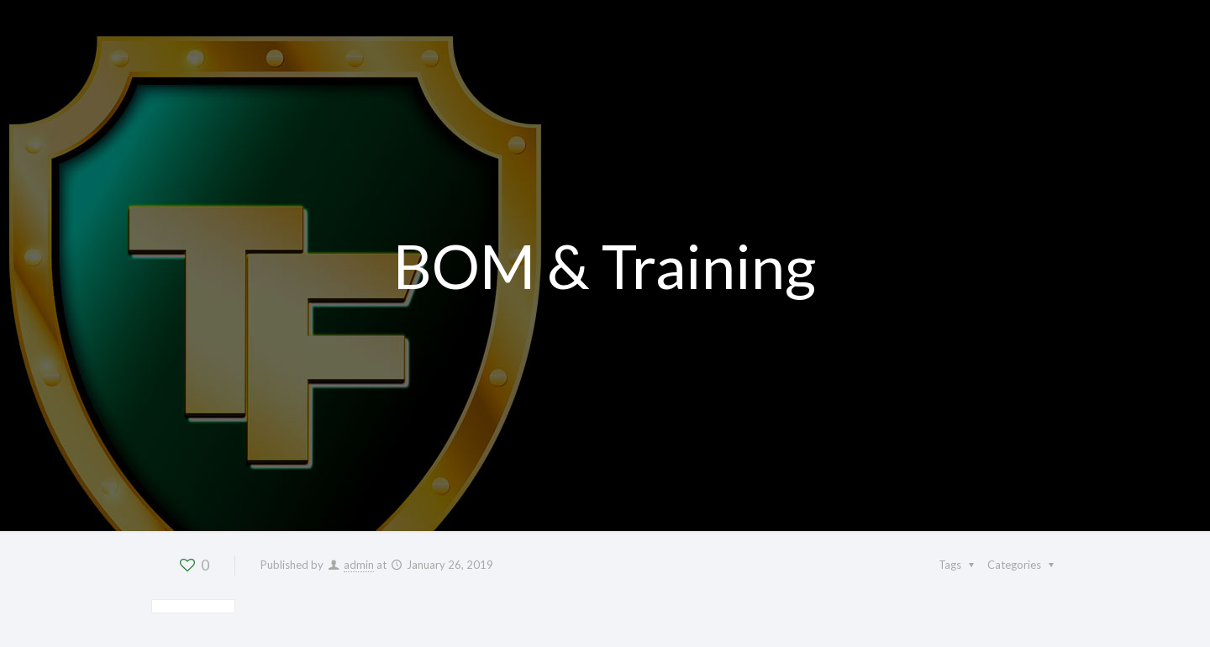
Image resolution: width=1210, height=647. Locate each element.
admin (359, 564)
